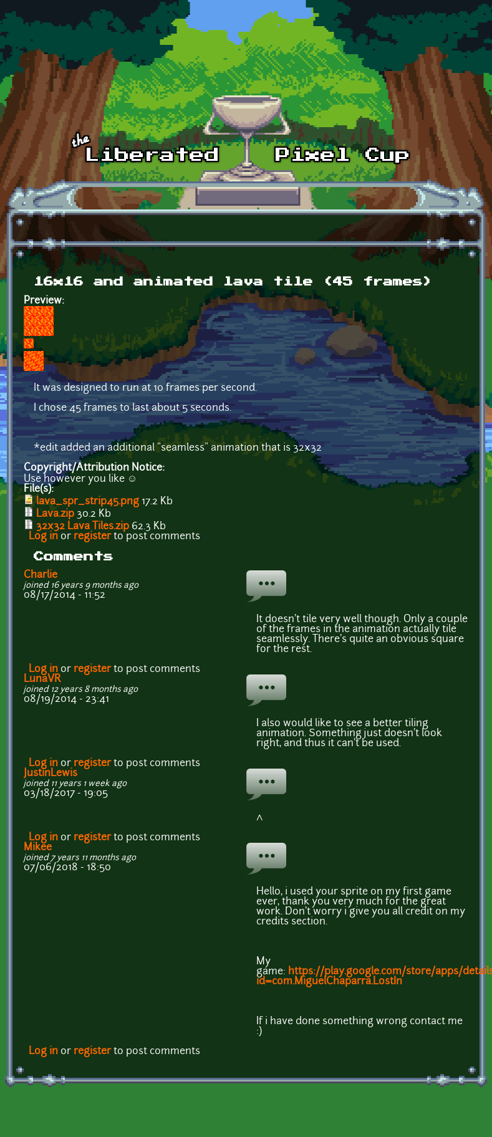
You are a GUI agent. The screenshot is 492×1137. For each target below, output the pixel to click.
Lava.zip (55, 514)
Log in (43, 537)
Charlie (40, 575)
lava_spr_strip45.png (87, 502)
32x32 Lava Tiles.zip (82, 527)
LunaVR (42, 679)
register (92, 537)
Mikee (38, 848)
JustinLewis (50, 774)
